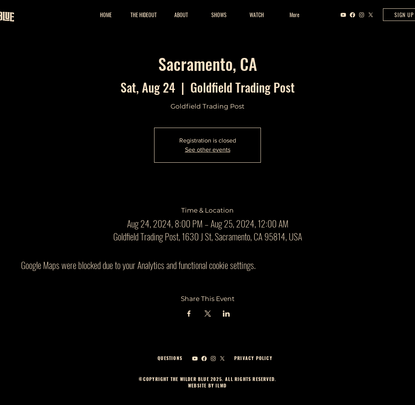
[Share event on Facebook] (189, 314)
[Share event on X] (207, 314)
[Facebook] (352, 14)
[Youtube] (343, 14)
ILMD (220, 385)
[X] (370, 14)
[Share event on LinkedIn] (226, 314)
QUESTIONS (170, 358)
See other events (207, 149)
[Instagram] (361, 14)
